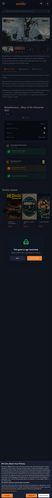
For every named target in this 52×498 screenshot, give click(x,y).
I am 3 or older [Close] (34, 258)
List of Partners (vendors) (9, 493)
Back (17, 258)
